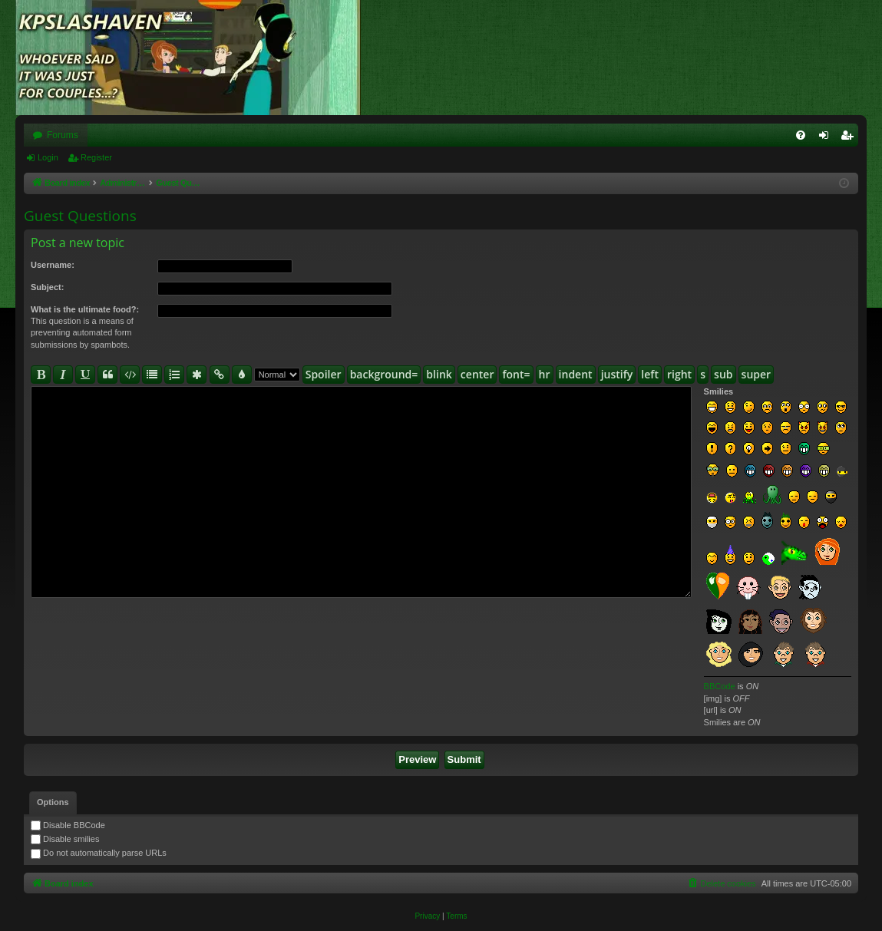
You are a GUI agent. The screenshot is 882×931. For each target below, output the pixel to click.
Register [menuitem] (850, 138)
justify (617, 374)
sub (723, 374)
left (650, 374)
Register (96, 157)
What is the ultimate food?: (85, 309)
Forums (62, 135)
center (477, 374)
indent (576, 374)
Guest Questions (80, 216)
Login (48, 157)
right (679, 374)
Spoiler (324, 374)
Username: (52, 264)
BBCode (719, 686)
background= (384, 374)
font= (516, 374)
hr (544, 374)
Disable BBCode (68, 825)
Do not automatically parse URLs (99, 852)
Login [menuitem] (827, 138)
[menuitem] (800, 135)
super (756, 374)
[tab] (53, 802)
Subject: (47, 287)
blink (438, 374)
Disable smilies (65, 839)
